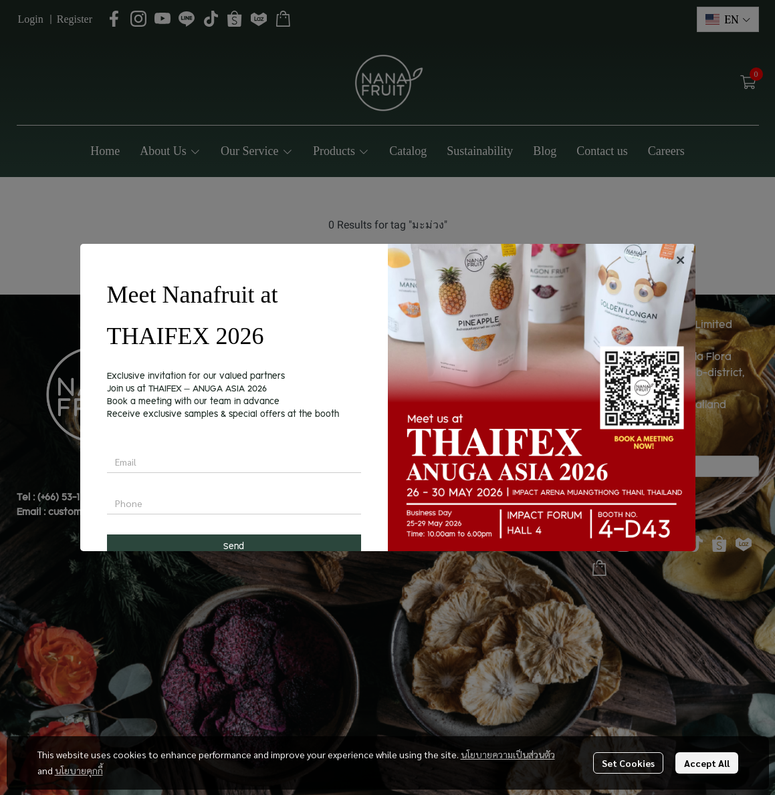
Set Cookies (628, 763)
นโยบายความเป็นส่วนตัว (508, 754)
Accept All (707, 763)
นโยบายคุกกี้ (79, 770)
